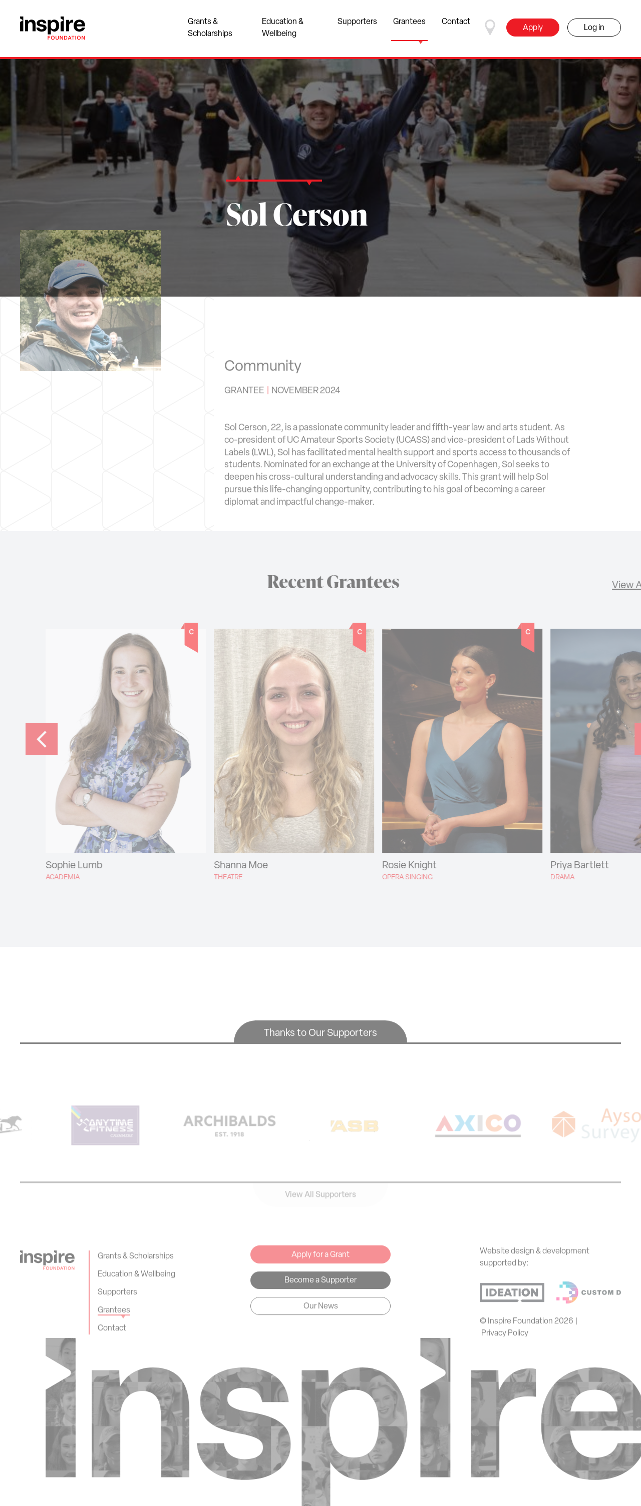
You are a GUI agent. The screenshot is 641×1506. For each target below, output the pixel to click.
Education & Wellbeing (290, 29)
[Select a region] (490, 28)
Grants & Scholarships (215, 29)
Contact (456, 29)
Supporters (357, 29)
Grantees (409, 29)
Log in (594, 28)
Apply (533, 28)
